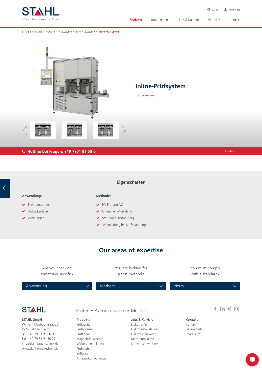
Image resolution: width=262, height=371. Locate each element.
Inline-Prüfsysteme (85, 31)
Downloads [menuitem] (233, 9)
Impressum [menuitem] (193, 334)
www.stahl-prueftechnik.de (40, 348)
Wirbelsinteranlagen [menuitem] (90, 343)
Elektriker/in (139, 324)
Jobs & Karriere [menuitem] (189, 20)
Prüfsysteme (65, 31)
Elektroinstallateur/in (145, 329)
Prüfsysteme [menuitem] (84, 329)
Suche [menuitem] (212, 9)
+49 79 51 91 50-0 (41, 334)
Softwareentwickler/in (145, 343)
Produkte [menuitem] (136, 20)
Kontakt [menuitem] (234, 20)
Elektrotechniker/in (143, 334)
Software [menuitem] (82, 353)
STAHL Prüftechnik (32, 31)
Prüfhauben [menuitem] (84, 348)
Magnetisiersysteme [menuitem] (90, 339)
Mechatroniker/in (142, 339)
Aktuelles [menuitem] (214, 20)
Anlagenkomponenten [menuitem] (92, 358)
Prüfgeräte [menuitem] (83, 324)
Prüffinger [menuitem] (83, 334)
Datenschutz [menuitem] (194, 329)
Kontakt (229, 151)
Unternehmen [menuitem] (160, 20)
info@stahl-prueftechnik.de (40, 343)
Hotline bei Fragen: (59, 151)
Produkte (51, 31)
